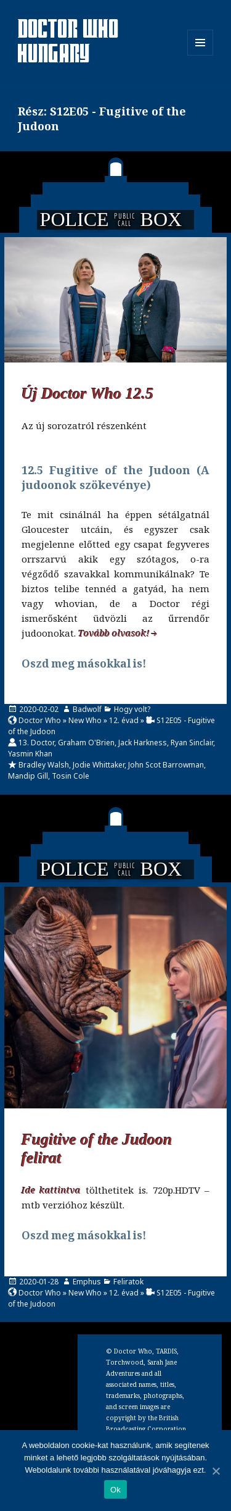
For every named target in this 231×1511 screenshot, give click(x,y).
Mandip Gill (28, 776)
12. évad (124, 720)
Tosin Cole (70, 776)
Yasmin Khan (30, 753)
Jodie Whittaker (98, 765)
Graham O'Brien (86, 742)
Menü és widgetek (200, 55)
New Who (85, 720)
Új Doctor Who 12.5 (88, 394)
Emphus (87, 1281)
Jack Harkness (142, 742)
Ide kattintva (51, 1190)
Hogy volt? (132, 709)
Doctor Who (39, 720)
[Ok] (215, 1471)
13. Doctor (36, 742)
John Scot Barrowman (166, 765)
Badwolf (87, 709)
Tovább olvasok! (114, 633)
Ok (115, 1489)
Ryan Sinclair (192, 742)
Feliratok (128, 1281)
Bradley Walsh (43, 765)
